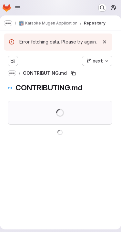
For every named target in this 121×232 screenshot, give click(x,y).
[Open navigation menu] (18, 8)
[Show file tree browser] (13, 61)
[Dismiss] (104, 42)
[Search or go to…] (102, 8)
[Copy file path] (73, 73)
